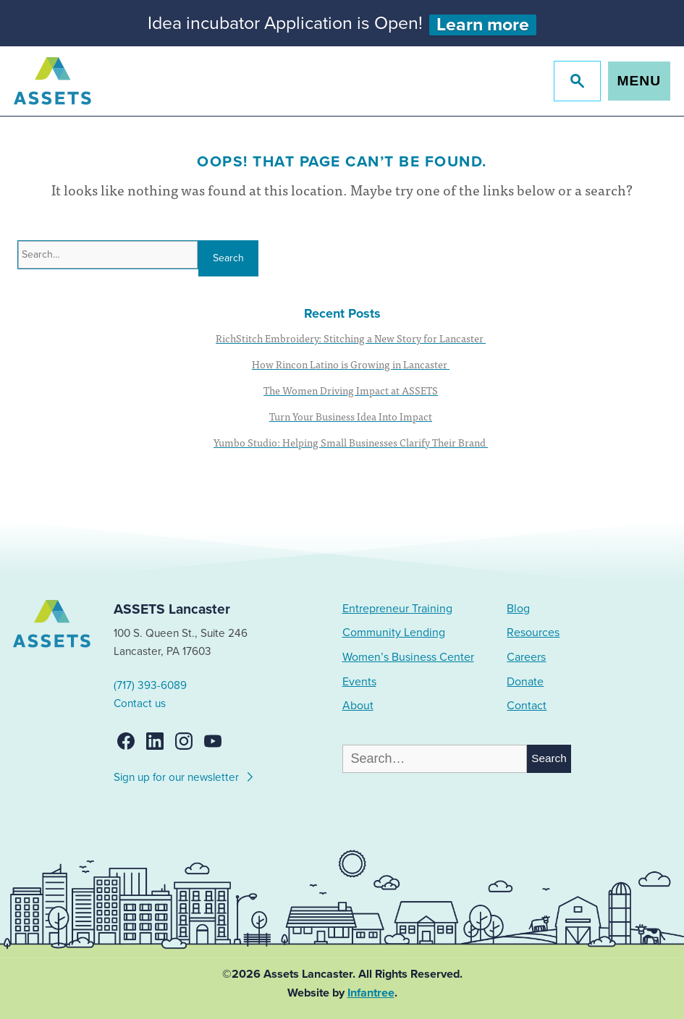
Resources (533, 632)
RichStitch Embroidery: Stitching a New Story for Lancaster (351, 338)
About (357, 705)
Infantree (370, 993)
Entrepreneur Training (397, 608)
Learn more (482, 24)
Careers (526, 657)
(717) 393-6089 (150, 685)
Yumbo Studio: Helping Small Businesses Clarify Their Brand (351, 442)
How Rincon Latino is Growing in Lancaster (350, 364)
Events (359, 682)
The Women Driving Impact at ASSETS (350, 390)
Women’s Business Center (408, 657)
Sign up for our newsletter (184, 775)
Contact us (140, 703)
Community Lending (393, 632)
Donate (525, 682)
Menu (639, 80)
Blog (518, 608)
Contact (526, 705)
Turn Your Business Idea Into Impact (350, 416)
